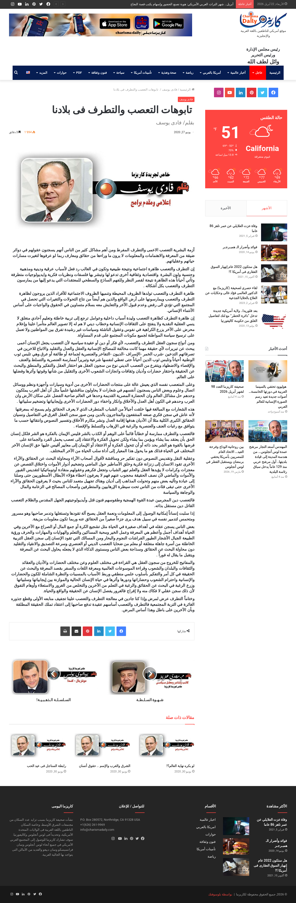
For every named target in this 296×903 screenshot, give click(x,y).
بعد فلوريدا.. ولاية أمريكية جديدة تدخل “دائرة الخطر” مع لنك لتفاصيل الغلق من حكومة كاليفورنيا (233, 316)
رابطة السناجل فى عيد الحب (46, 766)
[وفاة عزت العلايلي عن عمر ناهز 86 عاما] (274, 232)
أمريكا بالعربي (212, 72)
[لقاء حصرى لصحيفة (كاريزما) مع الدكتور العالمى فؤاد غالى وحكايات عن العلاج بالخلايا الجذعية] (274, 294)
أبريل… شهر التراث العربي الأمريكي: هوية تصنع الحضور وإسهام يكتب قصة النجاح (182, 4)
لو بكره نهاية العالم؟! (180, 766)
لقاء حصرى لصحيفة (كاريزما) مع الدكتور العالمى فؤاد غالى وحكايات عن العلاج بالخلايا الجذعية (231, 293)
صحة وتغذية (168, 72)
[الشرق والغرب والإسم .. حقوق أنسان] (101, 745)
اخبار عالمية (208, 819)
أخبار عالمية (238, 72)
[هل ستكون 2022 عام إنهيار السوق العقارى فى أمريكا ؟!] (274, 273)
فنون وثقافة (99, 72)
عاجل (258, 72)
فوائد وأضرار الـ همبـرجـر (240, 247)
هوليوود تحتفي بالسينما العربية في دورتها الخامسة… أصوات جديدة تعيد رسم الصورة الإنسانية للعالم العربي (268, 396)
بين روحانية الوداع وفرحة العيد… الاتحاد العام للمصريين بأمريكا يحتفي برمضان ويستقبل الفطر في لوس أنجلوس (224, 457)
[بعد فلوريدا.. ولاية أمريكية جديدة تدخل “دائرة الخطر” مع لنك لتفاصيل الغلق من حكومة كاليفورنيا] (274, 321)
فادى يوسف (169, 89)
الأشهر (267, 208)
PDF (79, 72)
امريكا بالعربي (206, 827)
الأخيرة (226, 208)
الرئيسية (274, 72)
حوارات (62, 72)
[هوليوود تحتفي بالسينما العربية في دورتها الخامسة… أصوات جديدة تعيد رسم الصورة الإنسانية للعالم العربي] (267, 371)
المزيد (43, 72)
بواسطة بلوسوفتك (220, 894)
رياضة (189, 72)
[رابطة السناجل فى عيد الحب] (37, 745)
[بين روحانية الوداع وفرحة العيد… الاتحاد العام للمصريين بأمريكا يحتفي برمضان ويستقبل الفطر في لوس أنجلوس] (224, 431)
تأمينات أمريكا (143, 72)
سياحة (120, 72)
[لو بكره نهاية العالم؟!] (165, 745)
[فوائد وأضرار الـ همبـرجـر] (274, 253)
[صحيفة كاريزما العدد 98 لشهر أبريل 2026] (224, 371)
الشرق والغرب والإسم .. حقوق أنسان (104, 766)
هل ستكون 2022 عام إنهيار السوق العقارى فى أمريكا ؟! (270, 865)
